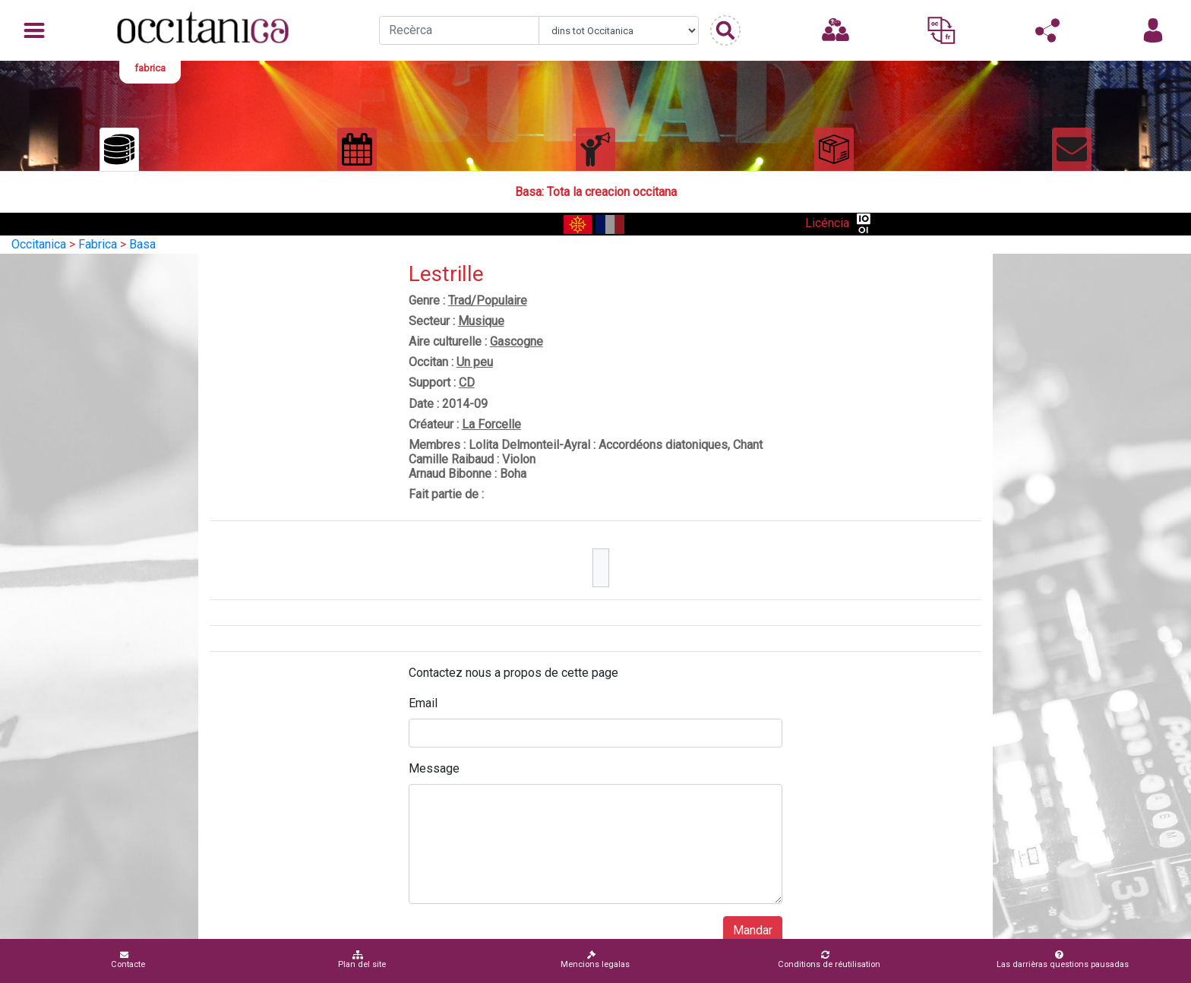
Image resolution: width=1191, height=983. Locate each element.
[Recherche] (459, 30)
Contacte (128, 959)
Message (434, 768)
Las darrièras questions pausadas (1063, 959)
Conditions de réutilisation (829, 959)
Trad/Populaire (487, 300)
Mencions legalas (595, 959)
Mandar (752, 930)
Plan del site (362, 959)
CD (467, 382)
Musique (481, 321)
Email (423, 703)
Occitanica (38, 244)
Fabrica (97, 244)
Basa (142, 244)
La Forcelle (491, 424)
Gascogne (516, 341)
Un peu (474, 362)
